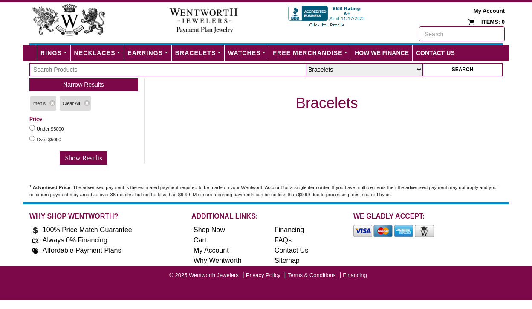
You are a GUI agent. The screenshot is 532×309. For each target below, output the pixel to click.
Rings (51, 53)
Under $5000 (50, 128)
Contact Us (435, 53)
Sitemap (287, 260)
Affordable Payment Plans (82, 250)
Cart (200, 240)
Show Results (83, 158)
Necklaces (95, 53)
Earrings (145, 53)
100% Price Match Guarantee (87, 229)
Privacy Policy (263, 275)
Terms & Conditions (312, 275)
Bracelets (195, 53)
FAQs (283, 240)
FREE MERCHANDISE (307, 53)
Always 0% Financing (75, 240)
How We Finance (382, 53)
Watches (244, 53)
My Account (489, 11)
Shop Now (209, 229)
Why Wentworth (218, 260)
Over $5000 (49, 139)
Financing (289, 229)
